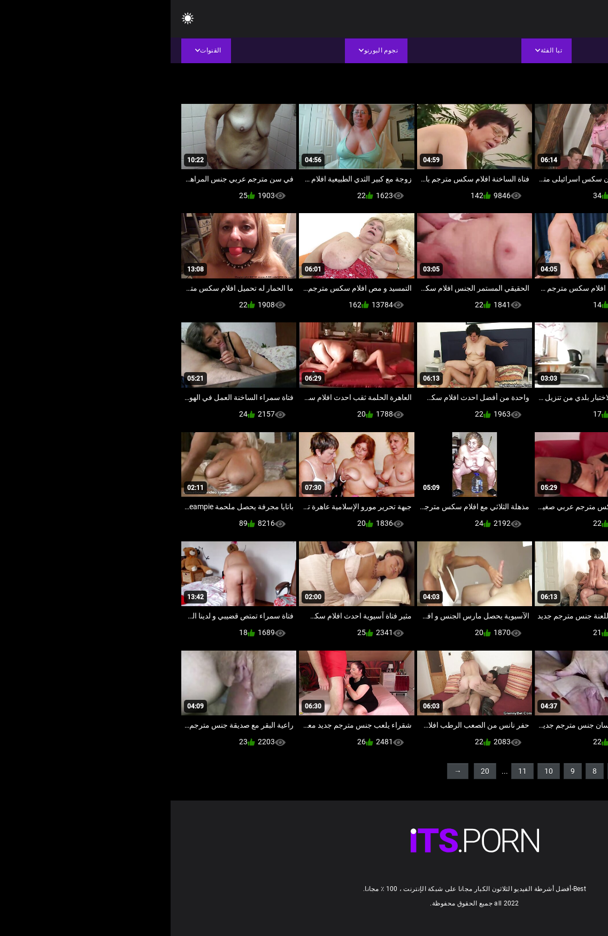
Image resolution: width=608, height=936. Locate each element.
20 (314, 771)
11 (352, 771)
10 (378, 771)
